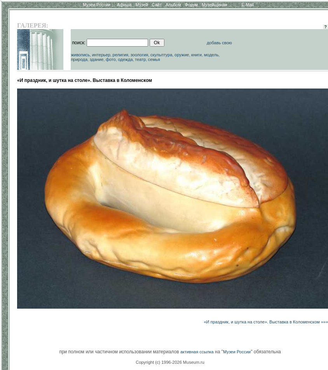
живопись (80, 54)
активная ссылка (197, 351)
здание (97, 59)
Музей (142, 4)
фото (111, 59)
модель (211, 54)
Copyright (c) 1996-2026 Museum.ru (170, 362)
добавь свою (219, 42)
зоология (139, 54)
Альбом (173, 4)
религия (121, 54)
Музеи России (98, 4)
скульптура (161, 54)
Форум (191, 4)
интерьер (101, 54)
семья (154, 59)
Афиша (124, 4)
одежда (125, 59)
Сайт (157, 4)
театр (140, 59)
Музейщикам (214, 4)
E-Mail (248, 4)
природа (79, 59)
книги (196, 54)
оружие (181, 54)
